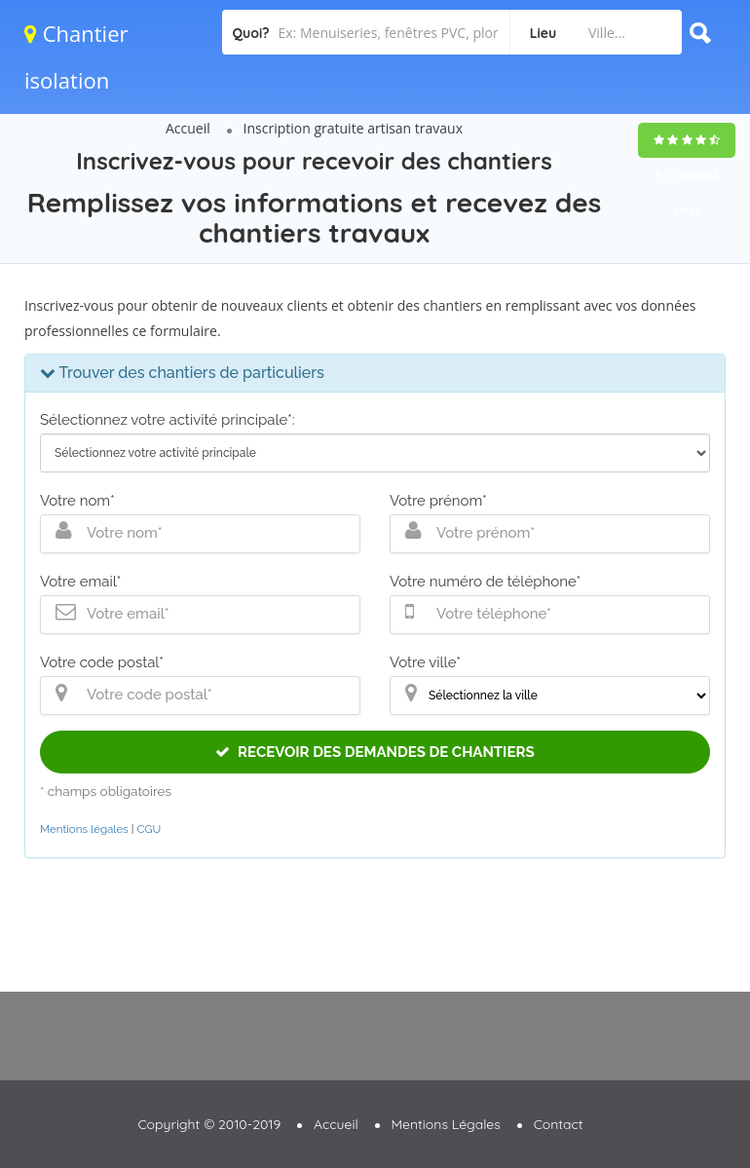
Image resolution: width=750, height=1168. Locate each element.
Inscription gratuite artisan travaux (353, 128)
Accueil (188, 128)
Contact (558, 1124)
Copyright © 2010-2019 (209, 1124)
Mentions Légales (446, 1124)
